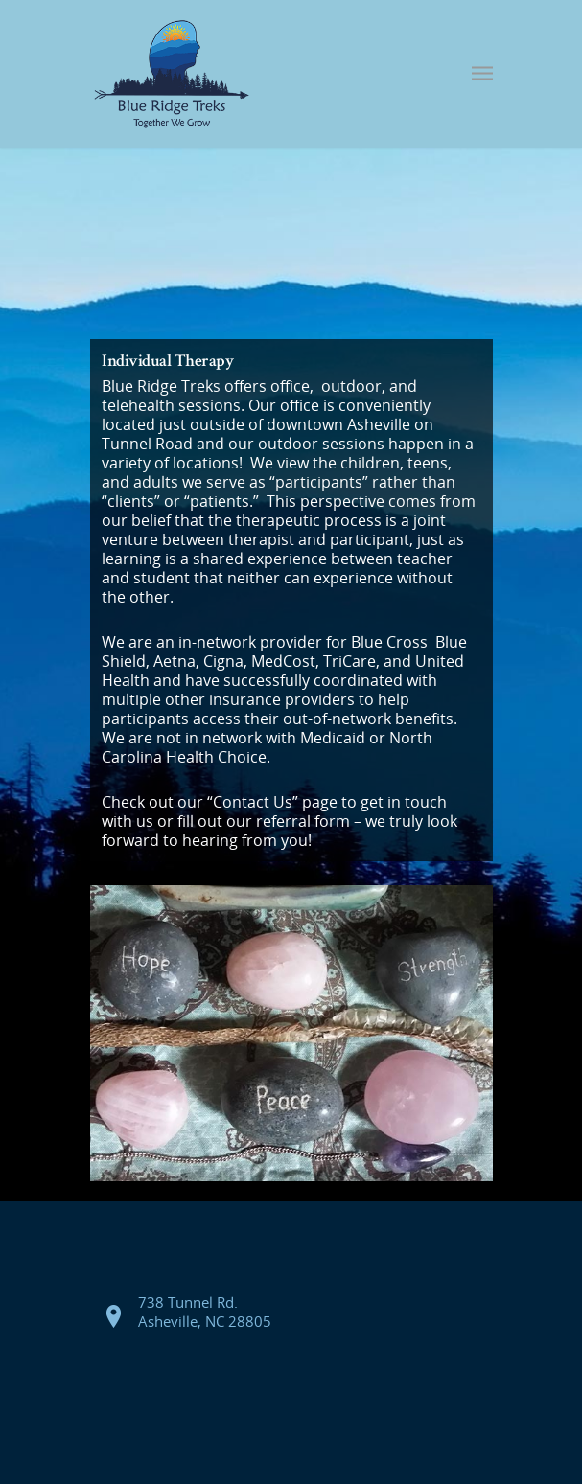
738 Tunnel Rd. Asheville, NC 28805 (204, 1311)
